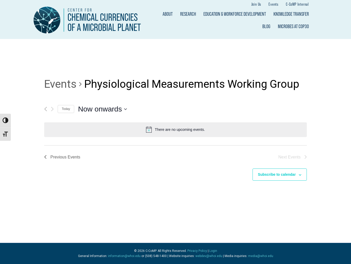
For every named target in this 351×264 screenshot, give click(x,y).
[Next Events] (52, 109)
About (168, 14)
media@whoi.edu (260, 256)
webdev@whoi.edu (208, 256)
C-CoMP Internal (297, 4)
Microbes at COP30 (293, 26)
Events (273, 4)
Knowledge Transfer (291, 14)
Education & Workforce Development (234, 14)
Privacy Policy (197, 251)
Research (188, 14)
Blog (266, 26)
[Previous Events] (45, 109)
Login (213, 251)
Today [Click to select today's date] (66, 109)
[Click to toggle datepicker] (102, 109)
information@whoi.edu (124, 256)
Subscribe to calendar (277, 174)
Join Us (256, 4)
